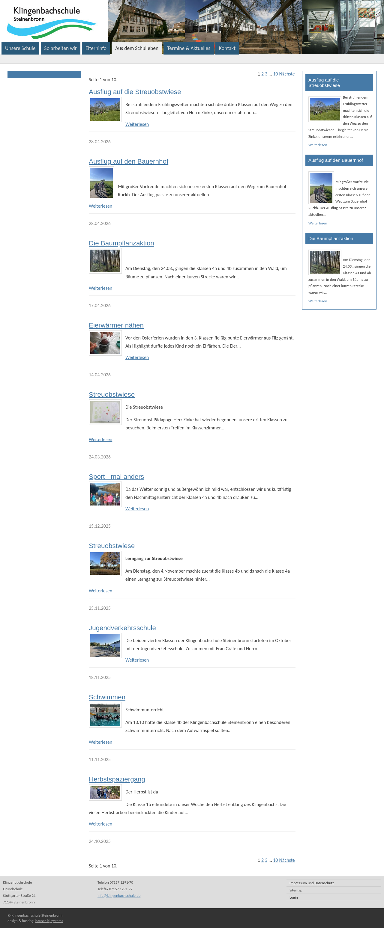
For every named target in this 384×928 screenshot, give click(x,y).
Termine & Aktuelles (188, 48)
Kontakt (227, 48)
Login (294, 897)
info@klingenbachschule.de (119, 895)
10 (275, 74)
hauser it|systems (49, 920)
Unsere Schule (20, 48)
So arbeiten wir (60, 48)
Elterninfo (96, 48)
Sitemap (296, 890)
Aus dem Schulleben (136, 48)
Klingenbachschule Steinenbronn (127, 21)
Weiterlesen (137, 124)
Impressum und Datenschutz (312, 883)
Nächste (287, 74)
